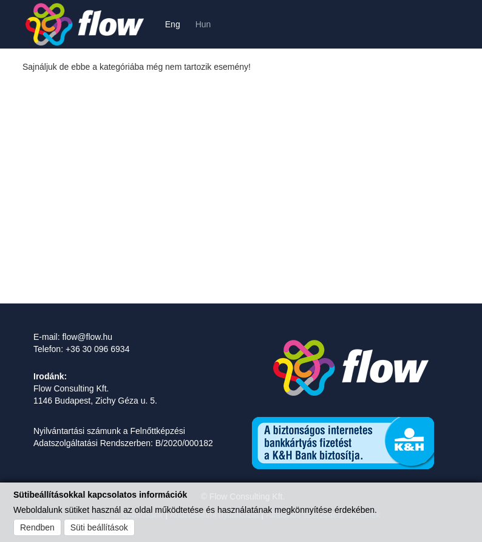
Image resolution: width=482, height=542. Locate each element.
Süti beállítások (99, 527)
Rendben (37, 527)
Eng (172, 24)
